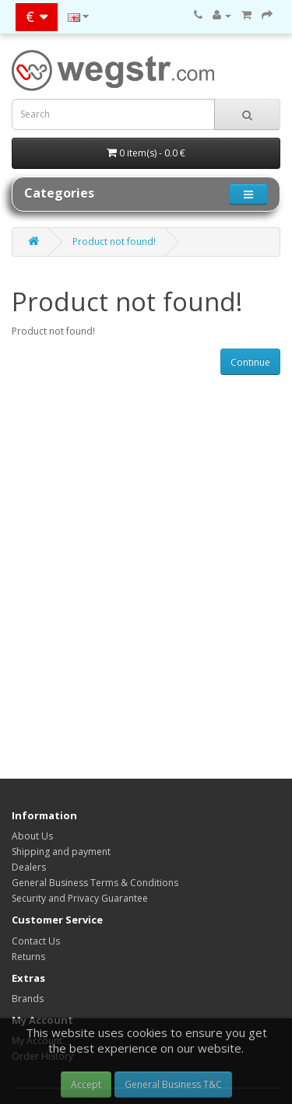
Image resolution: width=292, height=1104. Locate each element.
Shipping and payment (61, 851)
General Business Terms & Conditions (95, 882)
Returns (28, 956)
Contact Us (36, 941)
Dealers (29, 867)
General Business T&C (173, 1084)
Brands (28, 998)
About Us (32, 836)
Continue (250, 362)
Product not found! (114, 241)
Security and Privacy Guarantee (80, 898)
